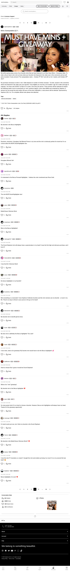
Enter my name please (6, 98)
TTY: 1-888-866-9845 (9, 526)
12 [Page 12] (46, 22)
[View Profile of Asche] (7, 327)
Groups (16, 6)
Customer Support (9, 16)
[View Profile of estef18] (7, 154)
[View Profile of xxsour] (7, 275)
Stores (66, 569)
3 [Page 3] (31, 22)
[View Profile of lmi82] (7, 399)
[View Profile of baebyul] (7, 452)
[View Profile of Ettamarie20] (9, 310)
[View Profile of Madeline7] (8, 471)
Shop (15, 569)
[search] (35, 2)
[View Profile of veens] (7, 205)
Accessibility (18, 558)
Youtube (12, 550)
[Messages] (67, 6)
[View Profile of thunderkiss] (8, 292)
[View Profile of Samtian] (8, 118)
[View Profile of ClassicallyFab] (9, 258)
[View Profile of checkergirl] (8, 418)
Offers (27, 569)
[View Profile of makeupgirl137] (9, 239)
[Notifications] (63, 6)
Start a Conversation (42, 6)
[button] (35, 52)
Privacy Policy (5, 558)
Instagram (3, 550)
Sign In (39, 568)
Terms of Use (11, 558)
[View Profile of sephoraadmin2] (9, 26)
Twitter (9, 550)
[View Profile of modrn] (7, 344)
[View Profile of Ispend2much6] (9, 171)
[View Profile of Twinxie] (7, 435)
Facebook (6, 550)
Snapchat (18, 550)
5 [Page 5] (38, 22)
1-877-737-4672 (8, 525)
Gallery (21, 6)
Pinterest (15, 550)
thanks (14, 98)
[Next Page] (49, 22)
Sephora (4, 2)
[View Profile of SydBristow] (8, 361)
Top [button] (4, 520)
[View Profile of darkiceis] (8, 378)
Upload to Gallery (55, 6)
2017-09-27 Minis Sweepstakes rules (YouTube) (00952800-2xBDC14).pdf (20, 103)
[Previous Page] (20, 22)
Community (53, 569)
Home (3, 569)
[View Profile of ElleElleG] (8, 135)
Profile (10, 6)
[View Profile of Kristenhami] (8, 222)
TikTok (21, 550)
